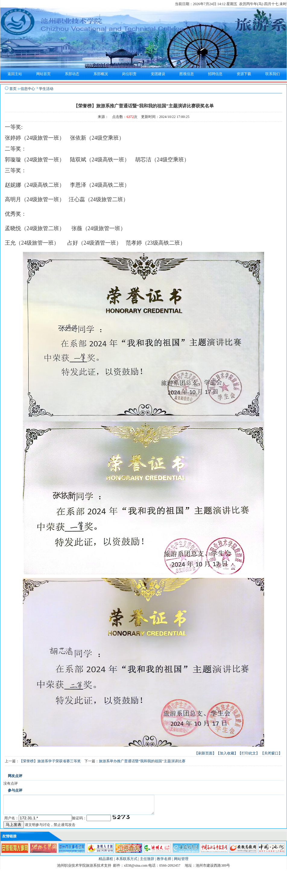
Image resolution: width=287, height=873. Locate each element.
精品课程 (106, 862)
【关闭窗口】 (271, 753)
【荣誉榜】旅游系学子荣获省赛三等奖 (50, 761)
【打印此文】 (249, 753)
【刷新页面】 (205, 753)
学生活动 (46, 89)
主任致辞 (147, 862)
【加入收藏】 (227, 753)
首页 (13, 89)
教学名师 (164, 862)
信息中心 (27, 89)
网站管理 (181, 862)
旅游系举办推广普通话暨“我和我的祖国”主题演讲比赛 (142, 761)
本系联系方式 (126, 862)
